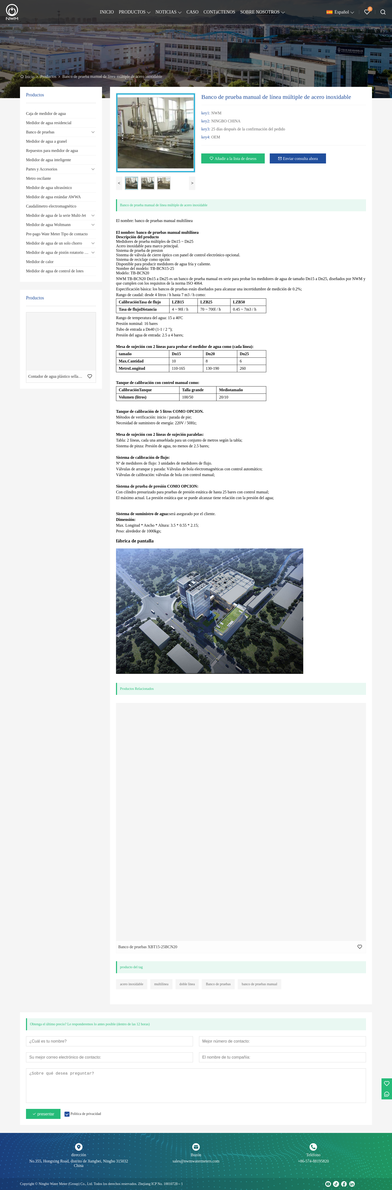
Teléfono (313, 1155)
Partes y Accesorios (41, 169)
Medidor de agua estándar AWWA (53, 197)
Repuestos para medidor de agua (52, 150)
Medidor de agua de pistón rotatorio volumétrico (61, 252)
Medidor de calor (40, 262)
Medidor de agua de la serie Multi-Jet (56, 215)
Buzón (196, 1155)
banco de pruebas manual (259, 984)
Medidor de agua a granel (46, 141)
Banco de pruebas (40, 132)
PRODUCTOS (132, 12)
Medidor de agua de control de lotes (55, 271)
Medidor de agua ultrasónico (49, 187)
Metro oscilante (38, 178)
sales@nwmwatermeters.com (196, 1161)
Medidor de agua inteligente (48, 160)
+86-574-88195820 (313, 1161)
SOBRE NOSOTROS (260, 12)
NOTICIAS (166, 12)
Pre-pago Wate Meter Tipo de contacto (57, 234)
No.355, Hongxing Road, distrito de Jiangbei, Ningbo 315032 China (78, 1163)
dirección (78, 1155)
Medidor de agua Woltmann (48, 225)
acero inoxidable (131, 984)
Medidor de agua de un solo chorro (54, 243)
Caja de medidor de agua (46, 113)
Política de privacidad (85, 1114)
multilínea (161, 984)
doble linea (187, 984)
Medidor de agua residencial (49, 123)
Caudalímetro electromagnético (51, 206)
